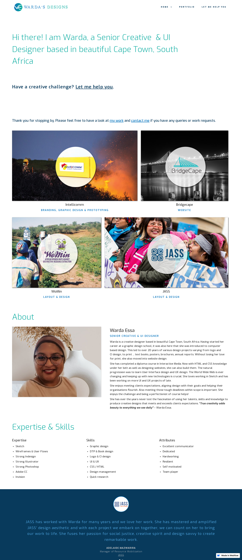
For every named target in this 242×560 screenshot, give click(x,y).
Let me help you (214, 7)
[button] (166, 7)
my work (117, 120)
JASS (121, 554)
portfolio (187, 7)
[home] (44, 7)
